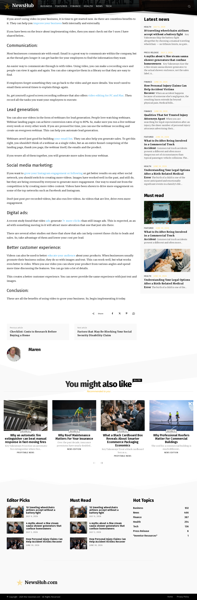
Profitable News (25, 452)
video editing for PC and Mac (106, 95)
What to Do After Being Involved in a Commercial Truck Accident (165, 144)
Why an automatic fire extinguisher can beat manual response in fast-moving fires (25, 438)
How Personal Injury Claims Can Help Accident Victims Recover (165, 89)
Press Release (151, 52)
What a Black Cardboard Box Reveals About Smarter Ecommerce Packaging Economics (123, 440)
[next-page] (101, 463)
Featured (149, 137)
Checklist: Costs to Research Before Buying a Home (33, 333)
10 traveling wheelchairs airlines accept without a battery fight (40, 510)
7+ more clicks (71, 220)
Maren (34, 349)
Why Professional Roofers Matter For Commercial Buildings (171, 438)
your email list (63, 138)
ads (48, 220)
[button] (189, 6)
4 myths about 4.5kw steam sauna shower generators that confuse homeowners (166, 60)
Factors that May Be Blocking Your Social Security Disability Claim (104, 333)
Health (147, 27)
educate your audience (61, 255)
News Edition (74, 449)
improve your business (47, 23)
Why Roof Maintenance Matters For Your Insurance (74, 436)
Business (25, 431)
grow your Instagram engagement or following (53, 173)
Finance (148, 82)
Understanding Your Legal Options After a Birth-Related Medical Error (167, 173)
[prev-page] (94, 463)
